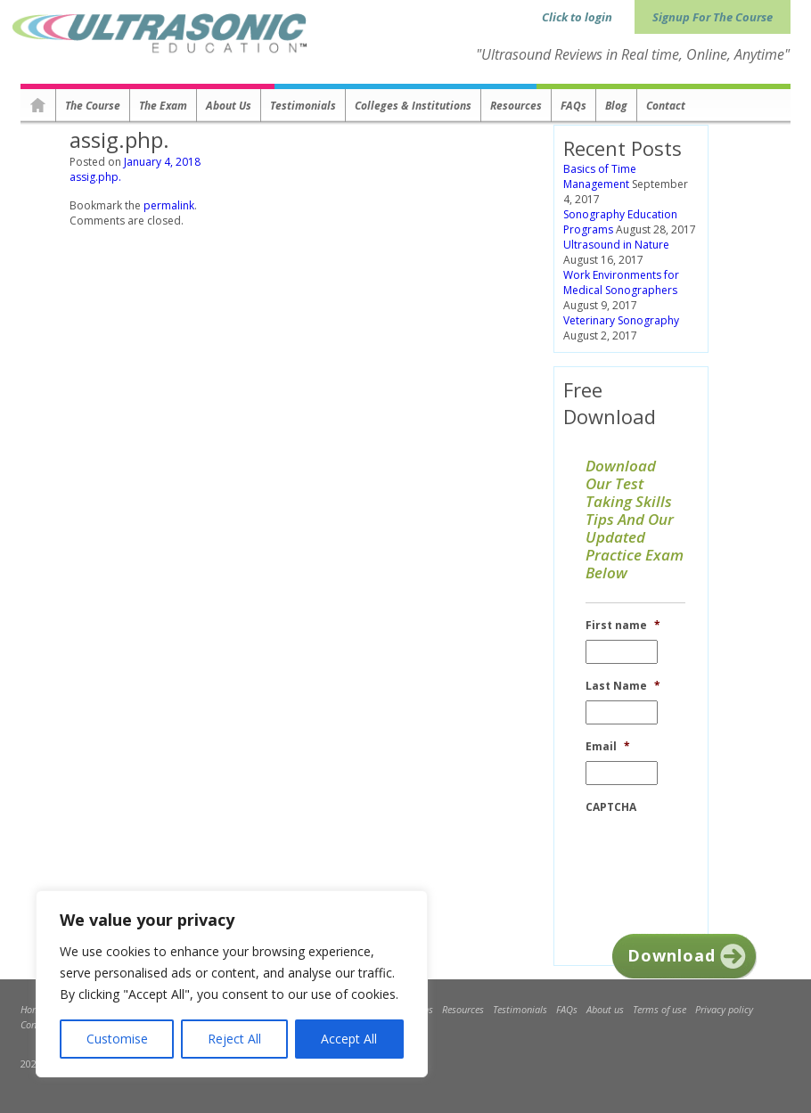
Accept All (349, 1038)
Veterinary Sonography (621, 320)
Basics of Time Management (599, 176)
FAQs (573, 105)
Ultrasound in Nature (616, 244)
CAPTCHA (611, 807)
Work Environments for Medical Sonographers (621, 282)
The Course (92, 105)
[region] (232, 983)
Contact (665, 105)
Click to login (577, 17)
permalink (168, 205)
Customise (117, 1038)
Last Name (623, 686)
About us (228, 105)
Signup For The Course (712, 17)
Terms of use (659, 1009)
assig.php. (95, 176)
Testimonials (303, 105)
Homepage (38, 105)
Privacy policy (724, 1009)
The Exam (163, 105)
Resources (516, 105)
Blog (616, 105)
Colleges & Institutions (413, 105)
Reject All (234, 1038)
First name (623, 625)
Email (608, 747)
